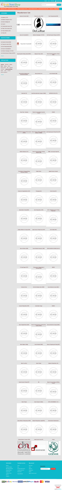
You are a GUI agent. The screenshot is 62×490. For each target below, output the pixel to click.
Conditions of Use (8, 473)
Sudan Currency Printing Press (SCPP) (38, 229)
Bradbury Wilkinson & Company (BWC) (24, 229)
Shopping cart (31, 470)
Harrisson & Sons (24, 287)
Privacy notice (8, 471)
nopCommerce (59, 489)
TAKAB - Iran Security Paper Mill (53, 151)
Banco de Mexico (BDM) (24, 248)
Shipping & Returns (9, 470)
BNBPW (53, 267)
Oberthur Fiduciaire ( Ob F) (24, 151)
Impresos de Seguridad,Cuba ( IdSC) (24, 191)
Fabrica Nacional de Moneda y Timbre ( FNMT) (53, 54)
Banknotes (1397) (4, 8)
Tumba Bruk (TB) (24, 93)
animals (2, 64)
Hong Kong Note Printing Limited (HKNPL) (24, 53)
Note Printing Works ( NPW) (38, 209)
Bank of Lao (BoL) (24, 363)
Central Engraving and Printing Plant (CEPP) (53, 131)
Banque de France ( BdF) (39, 53)
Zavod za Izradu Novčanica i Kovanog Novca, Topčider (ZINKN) (38, 325)
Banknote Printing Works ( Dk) (53, 363)
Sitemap (7, 465)
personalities (8, 69)
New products (19, 471)
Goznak (53, 439)
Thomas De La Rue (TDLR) (6, 44)
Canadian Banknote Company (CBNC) (24, 439)
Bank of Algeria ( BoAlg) (24, 344)
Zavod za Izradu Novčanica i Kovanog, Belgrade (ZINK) (39, 152)
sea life (5, 70)
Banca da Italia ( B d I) (38, 73)
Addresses (30, 468)
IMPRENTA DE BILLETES (53, 93)
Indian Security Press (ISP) (38, 439)
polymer (2, 70)
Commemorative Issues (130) (43, 8)
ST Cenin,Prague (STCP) (24, 267)
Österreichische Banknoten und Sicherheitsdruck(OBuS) (24, 74)
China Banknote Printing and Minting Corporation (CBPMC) (24, 172)
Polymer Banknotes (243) (33, 8)
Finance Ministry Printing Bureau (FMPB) (24, 420)
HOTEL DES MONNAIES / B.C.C (53, 401)
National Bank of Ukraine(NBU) (24, 209)
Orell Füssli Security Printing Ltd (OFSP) (8, 53)
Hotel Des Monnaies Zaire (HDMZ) (38, 287)
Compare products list (20, 470)
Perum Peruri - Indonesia (24, 112)
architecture (7, 64)
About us (7, 474)
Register (46, 0)
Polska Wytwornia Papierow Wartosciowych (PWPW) (24, 132)
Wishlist (30, 471)
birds (2, 66)
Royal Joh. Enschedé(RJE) (6, 48)
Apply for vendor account (32, 473)
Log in (49, 0)
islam (7, 67)
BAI (38, 382)
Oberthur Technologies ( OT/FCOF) (7, 50)
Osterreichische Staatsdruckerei (53, 420)
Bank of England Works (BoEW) (24, 324)
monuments (2, 69)
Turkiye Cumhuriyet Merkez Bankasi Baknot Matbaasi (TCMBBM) (39, 132)
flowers (9, 66)
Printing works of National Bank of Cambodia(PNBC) (38, 268)
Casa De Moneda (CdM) (53, 73)
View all (2, 55)
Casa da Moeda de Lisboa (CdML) (53, 287)
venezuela (8, 70)
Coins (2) (51, 8)
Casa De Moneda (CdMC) (39, 344)
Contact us (7, 476)
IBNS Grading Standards (9, 468)
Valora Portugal (24, 401)
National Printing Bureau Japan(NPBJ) (39, 420)
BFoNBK (53, 112)
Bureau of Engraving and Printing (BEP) (53, 344)
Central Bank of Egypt (38, 305)
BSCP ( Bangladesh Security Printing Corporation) (53, 210)
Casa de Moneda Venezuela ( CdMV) (39, 248)
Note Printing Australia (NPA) (7, 46)
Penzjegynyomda (39, 191)
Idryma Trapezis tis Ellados (38, 401)
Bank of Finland (38, 363)
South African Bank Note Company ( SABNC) (38, 93)
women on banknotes (4, 72)
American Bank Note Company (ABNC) (53, 324)
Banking (11, 64)
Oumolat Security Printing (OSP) (24, 382)
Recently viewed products (21, 468)
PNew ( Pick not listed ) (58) (7, 28)
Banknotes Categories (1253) (22, 8)
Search (18, 465)
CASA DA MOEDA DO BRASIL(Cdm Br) (53, 248)
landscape (11, 67)
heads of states (3, 67)
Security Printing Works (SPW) (24, 305)
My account (30, 465)
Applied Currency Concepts (53, 171)
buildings (5, 66)
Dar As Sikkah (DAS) (53, 229)
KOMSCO (53, 305)
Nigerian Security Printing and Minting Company (53, 383)
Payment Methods (20, 473)
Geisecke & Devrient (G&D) (6, 42)
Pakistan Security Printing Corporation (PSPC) (39, 113)
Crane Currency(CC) (53, 191)
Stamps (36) (56, 8)
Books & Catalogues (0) (12, 8)
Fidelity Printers (38, 171)
